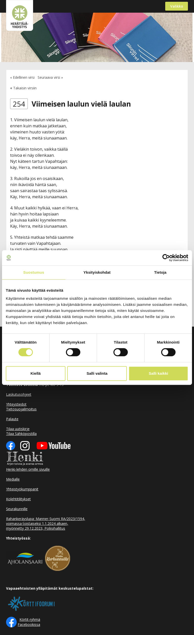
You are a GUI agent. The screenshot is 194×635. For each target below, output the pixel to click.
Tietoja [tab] (160, 272)
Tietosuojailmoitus (21, 409)
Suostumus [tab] (33, 272)
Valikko (176, 6)
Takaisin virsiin (25, 88)
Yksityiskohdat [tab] (96, 272)
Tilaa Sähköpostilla (21, 433)
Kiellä (36, 373)
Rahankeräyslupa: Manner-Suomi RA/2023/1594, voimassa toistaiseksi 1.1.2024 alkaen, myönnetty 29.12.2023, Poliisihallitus (45, 523)
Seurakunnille (17, 508)
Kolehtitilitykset (18, 499)
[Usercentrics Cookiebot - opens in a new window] (166, 258)
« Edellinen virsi (22, 77)
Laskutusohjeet (18, 394)
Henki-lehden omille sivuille (28, 469)
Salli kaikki (158, 373)
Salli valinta (97, 373)
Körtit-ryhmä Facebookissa (29, 622)
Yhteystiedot (16, 404)
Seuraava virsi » (50, 77)
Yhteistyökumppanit (22, 489)
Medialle (13, 479)
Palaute (12, 418)
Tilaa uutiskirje (18, 428)
